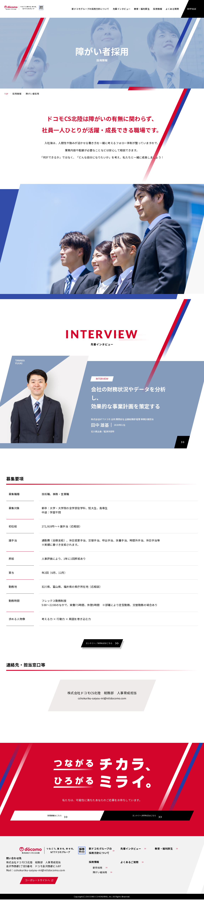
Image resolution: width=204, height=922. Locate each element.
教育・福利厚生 (142, 8)
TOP (6, 93)
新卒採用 (97, 889)
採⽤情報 (157, 8)
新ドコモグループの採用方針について (90, 8)
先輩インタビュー (122, 8)
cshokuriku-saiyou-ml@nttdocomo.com (102, 709)
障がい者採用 (100, 894)
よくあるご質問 (129, 884)
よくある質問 (172, 8)
